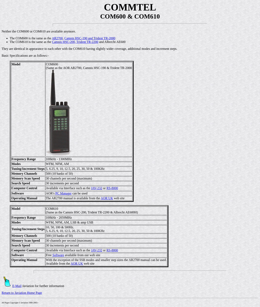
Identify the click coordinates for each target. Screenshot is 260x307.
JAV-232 (96, 188)
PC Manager (63, 193)
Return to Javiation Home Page (22, 292)
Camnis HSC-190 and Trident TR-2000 (89, 38)
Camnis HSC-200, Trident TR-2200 (75, 42)
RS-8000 (112, 188)
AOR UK (107, 198)
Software (58, 255)
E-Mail (11, 286)
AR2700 (57, 38)
